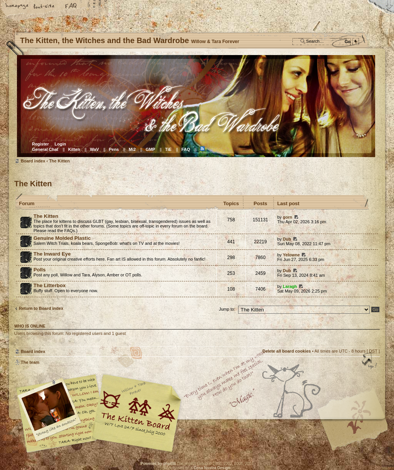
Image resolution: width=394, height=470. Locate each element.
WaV (94, 149)
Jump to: (227, 309)
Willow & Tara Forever (137, 410)
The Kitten (59, 161)
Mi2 (132, 149)
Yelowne (291, 255)
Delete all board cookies (286, 351)
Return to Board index (41, 308)
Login (60, 144)
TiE (168, 149)
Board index (196, 106)
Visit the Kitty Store (356, 430)
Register (40, 144)
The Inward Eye (52, 254)
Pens (114, 149)
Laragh (290, 286)
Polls (39, 270)
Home (17, 6)
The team (30, 362)
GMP (150, 149)
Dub (287, 239)
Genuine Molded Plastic (62, 238)
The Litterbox (49, 285)
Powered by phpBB (158, 464)
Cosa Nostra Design (212, 468)
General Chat (45, 149)
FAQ (71, 6)
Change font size (44, 6)
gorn (287, 217)
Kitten (74, 149)
